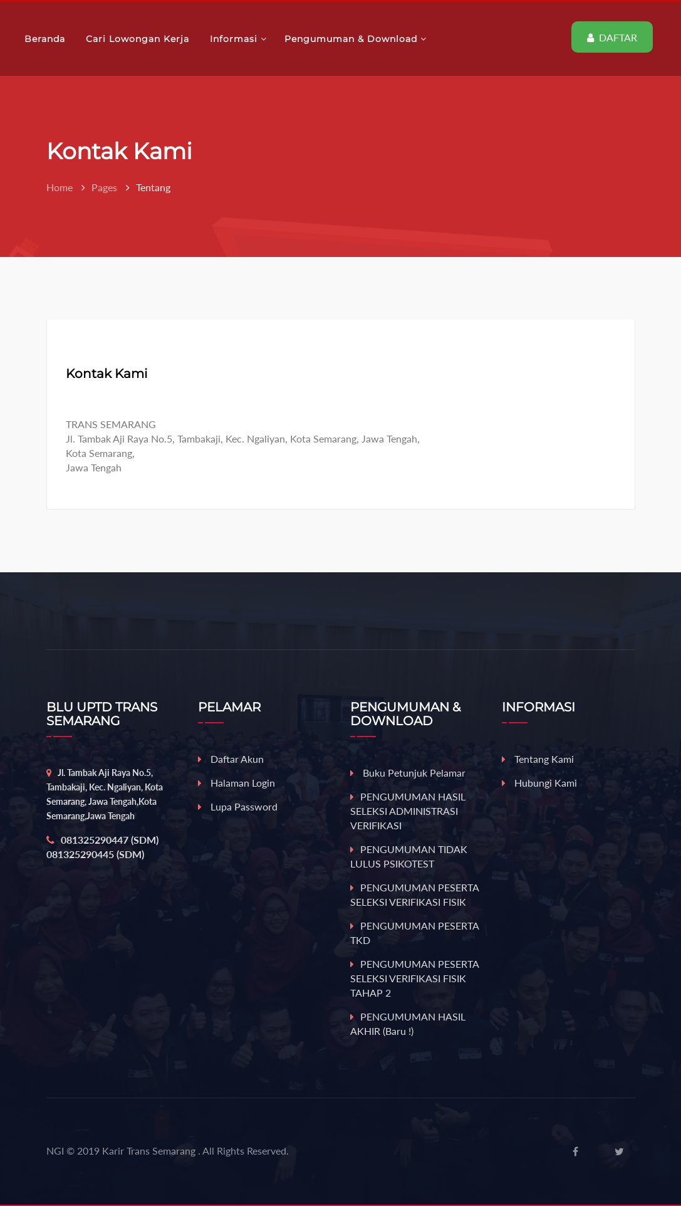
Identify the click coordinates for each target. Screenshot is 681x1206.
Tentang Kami (538, 759)
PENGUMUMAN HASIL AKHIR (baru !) (407, 1023)
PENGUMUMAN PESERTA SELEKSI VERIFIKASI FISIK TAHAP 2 (414, 978)
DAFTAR (612, 37)
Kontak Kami (106, 373)
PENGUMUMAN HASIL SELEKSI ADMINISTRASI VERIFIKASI (407, 810)
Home (59, 187)
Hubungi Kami (539, 783)
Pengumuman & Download (355, 39)
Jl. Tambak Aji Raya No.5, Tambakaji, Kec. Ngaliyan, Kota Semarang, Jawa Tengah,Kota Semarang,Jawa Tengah (104, 794)
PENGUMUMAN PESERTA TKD (414, 933)
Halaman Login (236, 783)
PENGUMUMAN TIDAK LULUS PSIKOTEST (408, 856)
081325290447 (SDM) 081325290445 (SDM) (102, 847)
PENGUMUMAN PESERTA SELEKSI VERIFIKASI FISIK (414, 894)
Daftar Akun (231, 759)
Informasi (238, 39)
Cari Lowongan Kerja (139, 39)
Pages (104, 187)
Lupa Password (238, 806)
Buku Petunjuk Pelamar (407, 773)
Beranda (46, 39)
